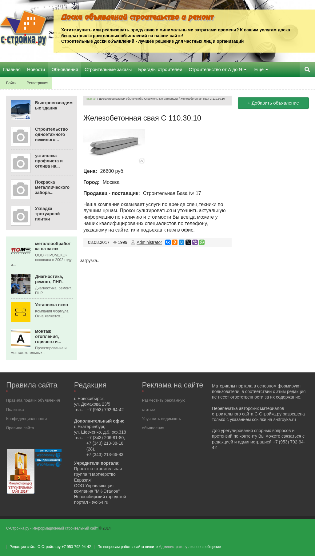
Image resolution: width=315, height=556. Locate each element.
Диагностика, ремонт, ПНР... (50, 279)
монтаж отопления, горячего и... (48, 336)
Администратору (173, 547)
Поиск (307, 69)
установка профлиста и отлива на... (49, 161)
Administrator (149, 242)
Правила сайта (20, 428)
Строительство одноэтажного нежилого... (51, 134)
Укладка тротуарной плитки (47, 213)
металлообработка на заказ (53, 246)
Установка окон (51, 304)
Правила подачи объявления (33, 400)
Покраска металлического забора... (52, 187)
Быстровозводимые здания (54, 105)
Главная (91, 98)
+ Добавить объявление (273, 102)
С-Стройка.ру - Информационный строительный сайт (52, 528)
